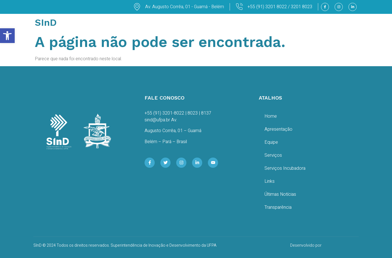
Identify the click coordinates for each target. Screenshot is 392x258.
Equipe (271, 142)
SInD (46, 22)
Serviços (273, 155)
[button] (7, 35)
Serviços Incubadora (284, 168)
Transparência (278, 207)
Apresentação (278, 129)
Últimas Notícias (280, 194)
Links (269, 181)
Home (270, 116)
